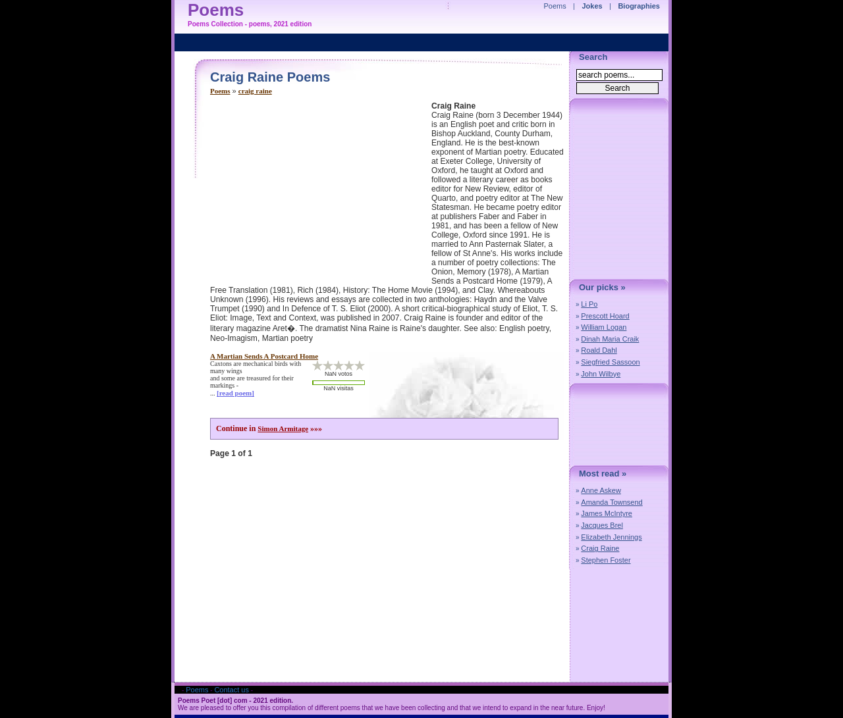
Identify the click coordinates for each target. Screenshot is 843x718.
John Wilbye (600, 374)
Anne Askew (601, 490)
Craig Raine (600, 548)
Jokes (592, 6)
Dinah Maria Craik (610, 339)
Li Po (589, 304)
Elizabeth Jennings (611, 537)
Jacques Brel (602, 525)
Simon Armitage (283, 428)
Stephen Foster (605, 560)
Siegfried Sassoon (610, 362)
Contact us (231, 690)
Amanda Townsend (611, 502)
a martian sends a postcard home (264, 356)
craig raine (255, 91)
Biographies (639, 6)
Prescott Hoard (605, 316)
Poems (220, 91)
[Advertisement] (320, 193)
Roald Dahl (598, 350)
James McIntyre (606, 513)
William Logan (603, 327)
